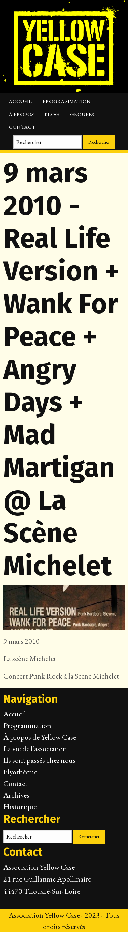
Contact (22, 126)
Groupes (82, 114)
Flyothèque (20, 772)
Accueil (20, 101)
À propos (21, 114)
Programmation (67, 101)
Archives (16, 795)
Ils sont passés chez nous (39, 760)
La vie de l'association (35, 749)
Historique (20, 807)
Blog (52, 114)
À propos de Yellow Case (39, 737)
